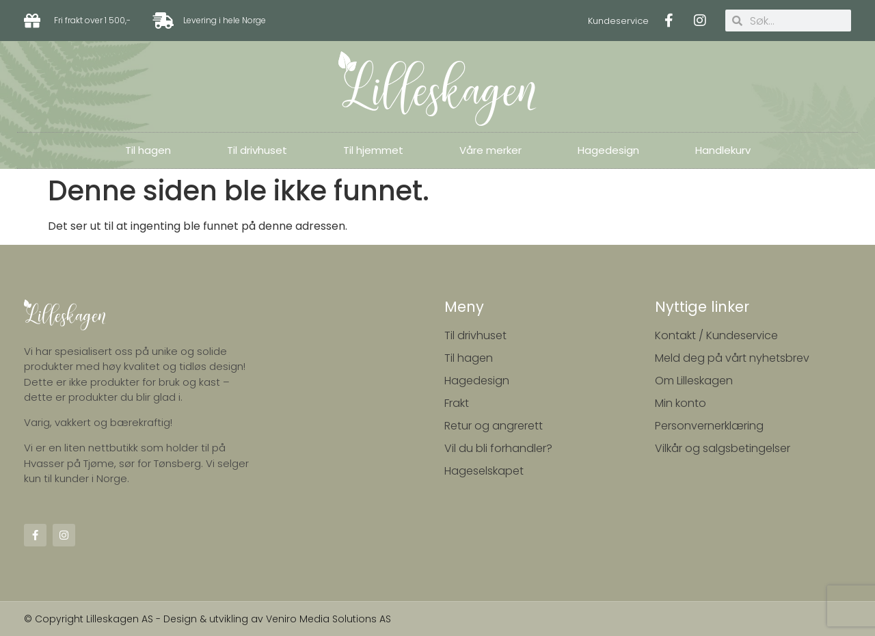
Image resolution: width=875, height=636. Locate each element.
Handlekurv (723, 150)
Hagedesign (608, 150)
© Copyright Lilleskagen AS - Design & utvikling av (145, 619)
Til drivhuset (257, 150)
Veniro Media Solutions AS (328, 619)
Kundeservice (618, 20)
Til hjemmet (373, 150)
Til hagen (148, 150)
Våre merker (490, 150)
